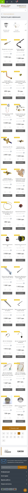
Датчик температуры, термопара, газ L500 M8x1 (20, 373)
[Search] (25, 10)
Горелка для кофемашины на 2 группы (7, 310)
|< (3, 433)
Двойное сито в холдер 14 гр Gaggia (20, 406)
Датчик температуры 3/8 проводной (20, 341)
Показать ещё (14, 428)
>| (3, 440)
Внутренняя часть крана (7, 49)
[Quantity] (7, 61)
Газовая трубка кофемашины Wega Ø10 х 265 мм (7, 82)
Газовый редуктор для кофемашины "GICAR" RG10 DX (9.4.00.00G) (20, 180)
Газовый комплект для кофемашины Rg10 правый (20, 115)
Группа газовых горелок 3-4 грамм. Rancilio (20, 310)
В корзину (7, 64)
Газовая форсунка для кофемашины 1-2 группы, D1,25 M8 (20, 82)
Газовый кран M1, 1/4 (7, 147)
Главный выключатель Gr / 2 (20, 245)
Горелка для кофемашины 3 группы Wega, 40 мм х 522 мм (20, 277)
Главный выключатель (20, 211)
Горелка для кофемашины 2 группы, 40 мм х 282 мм (7, 277)
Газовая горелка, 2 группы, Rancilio (20, 50)
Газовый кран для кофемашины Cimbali (20, 147)
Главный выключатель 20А (8, 245)
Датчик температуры (7, 341)
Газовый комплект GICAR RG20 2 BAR (7, 114)
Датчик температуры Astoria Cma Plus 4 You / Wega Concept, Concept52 (7, 374)
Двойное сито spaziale (7, 405)
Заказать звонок (22, 6)
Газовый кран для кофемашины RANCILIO (7, 179)
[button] (11, 1)
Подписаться (22, 467)
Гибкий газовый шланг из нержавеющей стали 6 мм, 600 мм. (7, 213)
